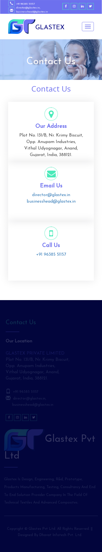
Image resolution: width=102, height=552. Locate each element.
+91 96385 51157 (26, 3)
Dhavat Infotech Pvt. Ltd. (60, 535)
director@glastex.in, (29, 7)
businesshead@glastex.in (32, 11)
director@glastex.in (51, 195)
